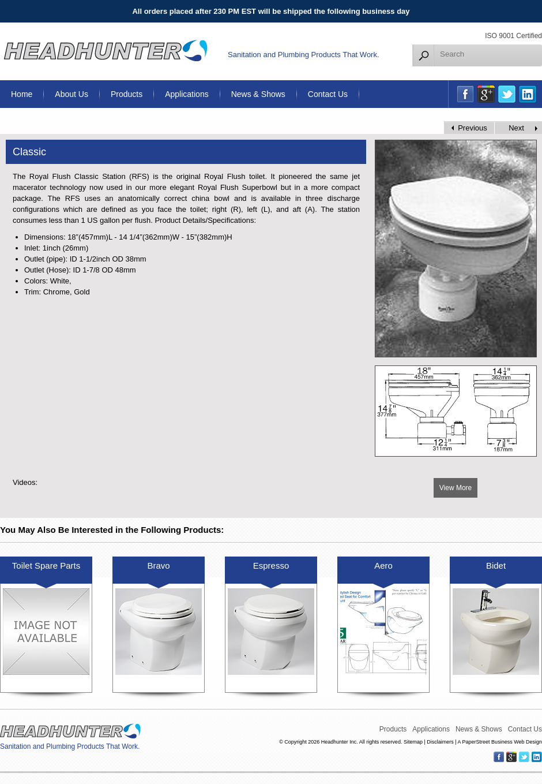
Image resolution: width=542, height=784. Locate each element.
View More (455, 488)
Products (126, 94)
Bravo (158, 565)
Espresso (271, 565)
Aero (383, 565)
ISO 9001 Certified (513, 36)
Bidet (496, 565)
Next (516, 128)
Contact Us (328, 94)
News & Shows (258, 94)
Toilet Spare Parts (46, 565)
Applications (187, 94)
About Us (71, 94)
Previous (472, 128)
